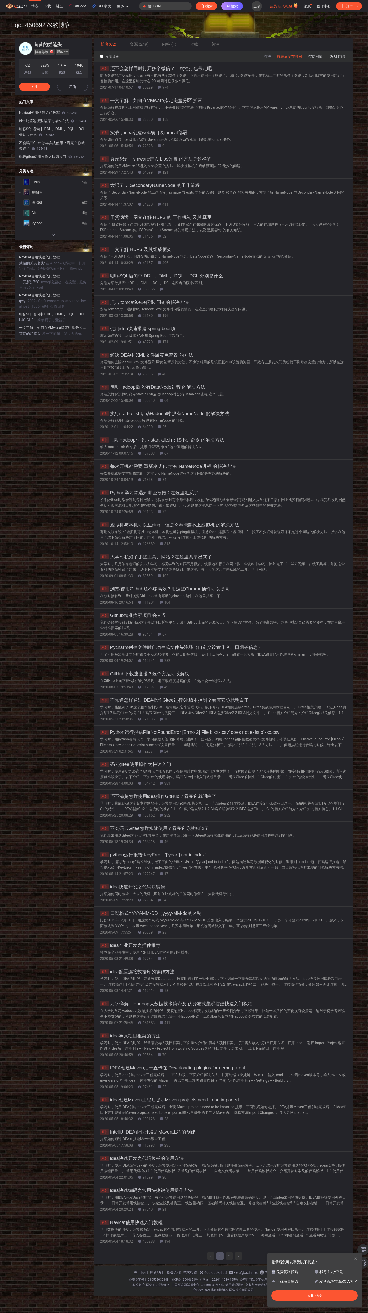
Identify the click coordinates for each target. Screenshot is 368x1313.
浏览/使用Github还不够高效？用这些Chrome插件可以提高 (164, 589)
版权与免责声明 (256, 1285)
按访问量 (315, 56)
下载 (47, 6)
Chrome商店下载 (212, 1285)
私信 (72, 87)
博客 (35, 6)
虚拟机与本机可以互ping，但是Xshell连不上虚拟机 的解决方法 (169, 524)
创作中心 (324, 6)
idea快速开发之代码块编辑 (132, 886)
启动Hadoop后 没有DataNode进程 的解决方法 (152, 387)
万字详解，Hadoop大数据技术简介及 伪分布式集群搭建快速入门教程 (176, 1003)
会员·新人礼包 (284, 5)
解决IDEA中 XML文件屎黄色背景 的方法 (146, 355)
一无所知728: (30, 282)
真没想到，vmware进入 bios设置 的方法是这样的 (155, 159)
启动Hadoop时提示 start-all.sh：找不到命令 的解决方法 (162, 440)
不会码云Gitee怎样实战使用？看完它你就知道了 (154, 828)
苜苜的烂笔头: (30, 334)
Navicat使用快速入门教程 (131, 1222)
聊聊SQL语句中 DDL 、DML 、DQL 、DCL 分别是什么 (161, 275)
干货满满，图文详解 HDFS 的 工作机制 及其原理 (155, 217)
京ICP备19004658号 (184, 1279)
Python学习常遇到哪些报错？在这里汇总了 (149, 492)
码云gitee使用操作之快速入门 (135, 764)
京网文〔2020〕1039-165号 (219, 1279)
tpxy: (23, 301)
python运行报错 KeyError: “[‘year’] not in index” (153, 854)
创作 (349, 6)
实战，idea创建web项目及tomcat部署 (143, 132)
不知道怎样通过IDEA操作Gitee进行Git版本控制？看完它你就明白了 (174, 700)
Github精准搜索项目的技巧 (132, 615)
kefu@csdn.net (246, 1272)
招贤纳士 (157, 1272)
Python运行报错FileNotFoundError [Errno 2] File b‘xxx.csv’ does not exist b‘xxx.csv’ (190, 732)
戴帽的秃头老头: (32, 263)
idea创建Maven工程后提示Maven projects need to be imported (169, 1099)
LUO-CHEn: (28, 320)
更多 (122, 6)
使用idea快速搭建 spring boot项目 (140, 328)
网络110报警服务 (158, 1285)
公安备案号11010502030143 (148, 1279)
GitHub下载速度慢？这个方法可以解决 (144, 673)
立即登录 (314, 1296)
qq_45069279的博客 (43, 25)
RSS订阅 (338, 56)
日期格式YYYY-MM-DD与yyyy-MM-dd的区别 (151, 913)
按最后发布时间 (289, 56)
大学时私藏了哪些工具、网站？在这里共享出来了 (156, 556)
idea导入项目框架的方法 (130, 1035)
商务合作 (173, 1272)
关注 (34, 87)
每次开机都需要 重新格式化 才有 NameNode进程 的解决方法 (168, 466)
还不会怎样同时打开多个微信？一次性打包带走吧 (156, 68)
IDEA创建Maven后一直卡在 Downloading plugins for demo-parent (172, 1067)
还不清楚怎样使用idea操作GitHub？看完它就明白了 (158, 796)
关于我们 (141, 1272)
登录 (256, 6)
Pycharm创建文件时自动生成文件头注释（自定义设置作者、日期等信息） (181, 647)
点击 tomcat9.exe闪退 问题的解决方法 (144, 302)
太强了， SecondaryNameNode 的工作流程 (150, 185)
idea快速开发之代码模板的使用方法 (142, 1158)
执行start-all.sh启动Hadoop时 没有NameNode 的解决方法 (164, 413)
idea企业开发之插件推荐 (130, 945)
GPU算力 (101, 6)
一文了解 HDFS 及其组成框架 (136, 249)
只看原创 (109, 57)
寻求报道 (190, 1272)
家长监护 (138, 1285)
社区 (59, 6)
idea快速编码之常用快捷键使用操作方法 (146, 1190)
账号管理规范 (234, 1285)
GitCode (77, 6)
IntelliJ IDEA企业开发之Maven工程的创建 (147, 1132)
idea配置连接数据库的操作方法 (137, 971)
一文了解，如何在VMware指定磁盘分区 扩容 (151, 100)
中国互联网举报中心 (185, 1285)
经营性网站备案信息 (253, 1279)
